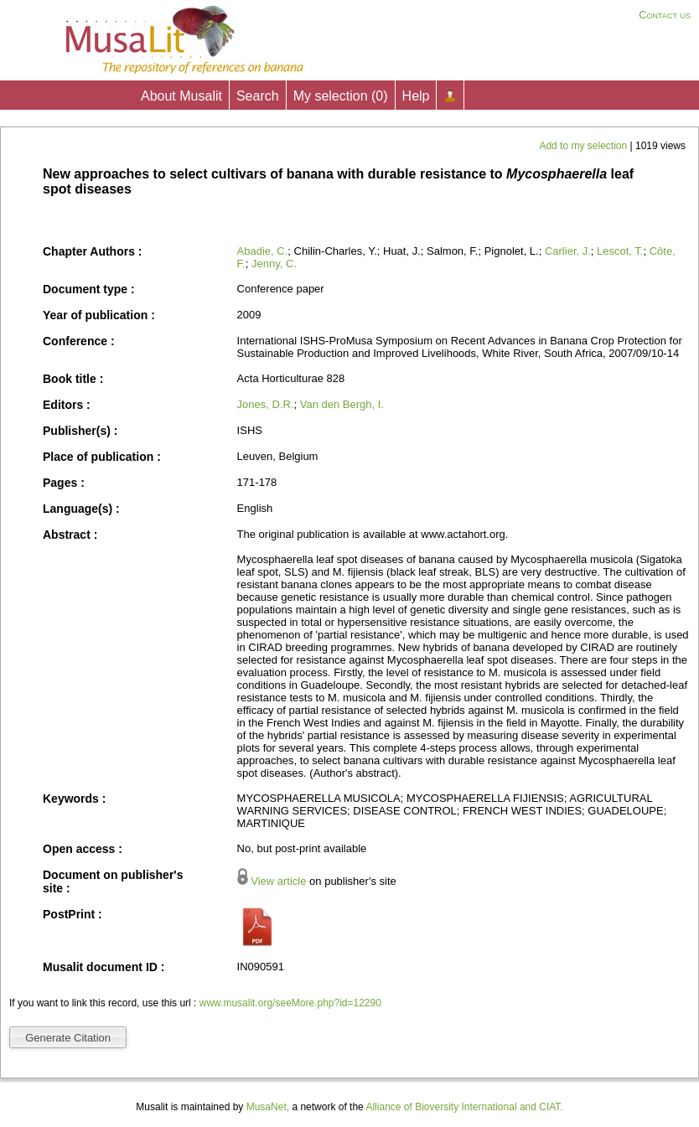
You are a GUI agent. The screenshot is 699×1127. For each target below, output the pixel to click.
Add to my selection (584, 146)
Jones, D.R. (265, 404)
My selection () (340, 96)
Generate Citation (68, 1037)
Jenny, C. (274, 263)
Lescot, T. (620, 251)
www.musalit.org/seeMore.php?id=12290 (290, 1003)
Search (257, 96)
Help (416, 96)
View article (278, 881)
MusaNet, (267, 1107)
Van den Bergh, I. (342, 404)
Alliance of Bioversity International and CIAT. (463, 1107)
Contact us (665, 14)
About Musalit (181, 96)
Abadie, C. (262, 251)
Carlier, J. (568, 251)
